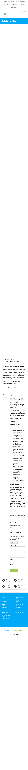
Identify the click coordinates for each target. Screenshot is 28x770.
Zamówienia (5, 759)
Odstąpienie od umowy (19, 746)
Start (4, 742)
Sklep (4, 745)
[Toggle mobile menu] (25, 11)
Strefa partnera (19, 750)
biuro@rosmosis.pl (21, 1)
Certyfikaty (5, 751)
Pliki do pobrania (6, 761)
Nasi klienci (5, 750)
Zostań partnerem (20, 751)
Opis (3, 540)
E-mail (12, 709)
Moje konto (5, 758)
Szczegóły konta (6, 764)
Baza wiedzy (18, 753)
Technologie (5, 747)
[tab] (5, 540)
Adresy (4, 762)
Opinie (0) (4, 543)
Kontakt (5, 753)
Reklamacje (18, 748)
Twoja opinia (13, 691)
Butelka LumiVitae (12, 533)
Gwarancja (5, 748)
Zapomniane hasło (7, 765)
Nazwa (12, 705)
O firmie (5, 744)
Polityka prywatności (20, 744)
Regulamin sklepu (20, 742)
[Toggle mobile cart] (22, 11)
